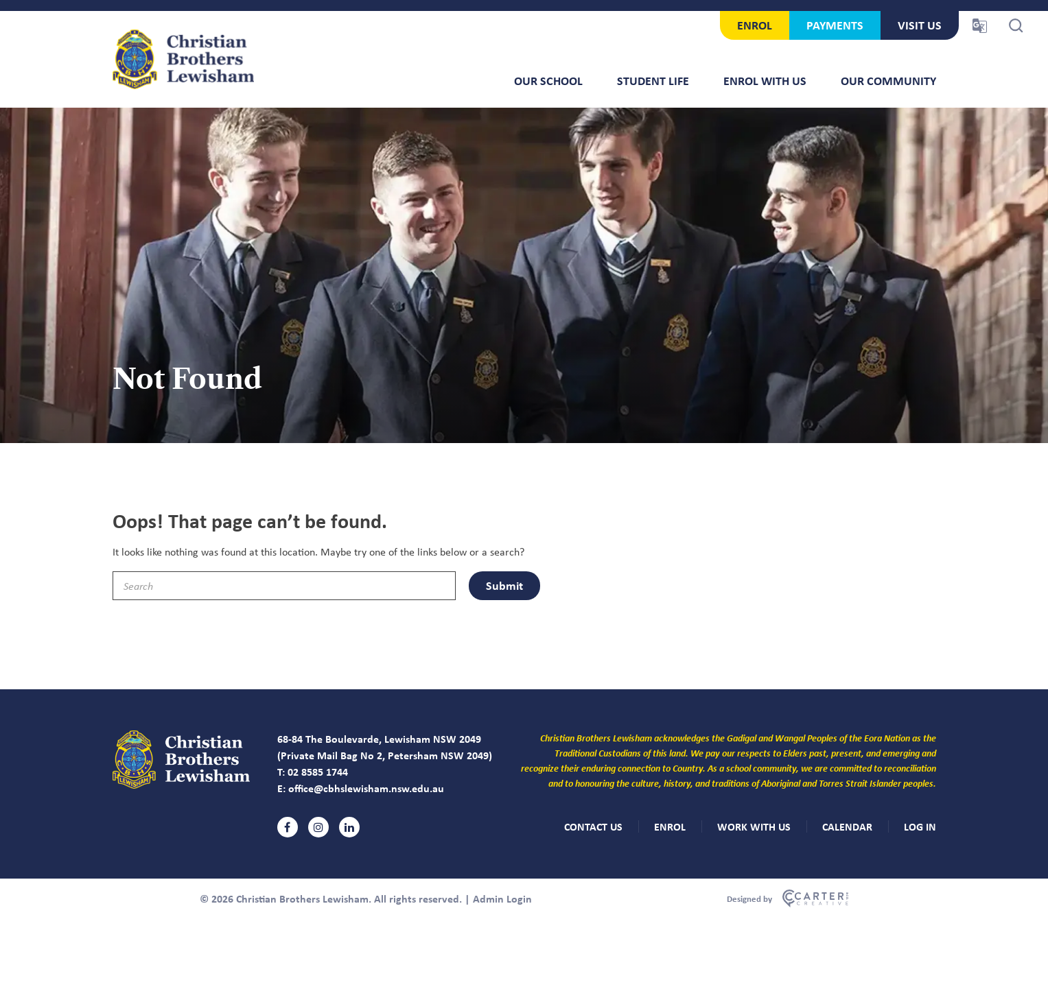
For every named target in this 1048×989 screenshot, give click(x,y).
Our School (548, 80)
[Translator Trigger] (979, 26)
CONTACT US (593, 826)
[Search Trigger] (1016, 26)
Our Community (888, 80)
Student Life (653, 80)
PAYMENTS (834, 25)
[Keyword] (284, 585)
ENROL (754, 25)
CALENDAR (847, 826)
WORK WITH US (754, 826)
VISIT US (920, 25)
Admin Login (502, 898)
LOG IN (920, 826)
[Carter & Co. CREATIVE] (787, 898)
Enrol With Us (764, 80)
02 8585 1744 (318, 771)
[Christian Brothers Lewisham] (181, 785)
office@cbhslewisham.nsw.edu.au (366, 788)
